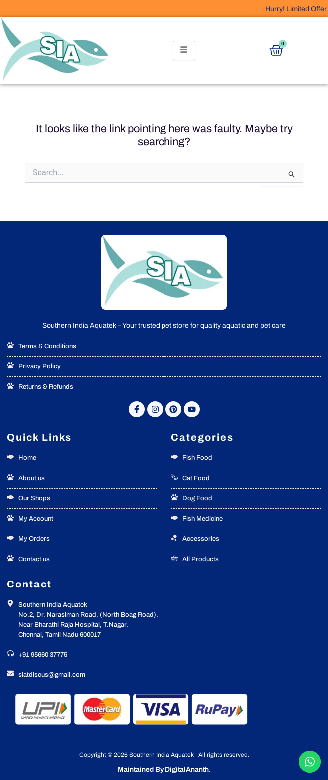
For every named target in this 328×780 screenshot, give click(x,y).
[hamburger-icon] (184, 50)
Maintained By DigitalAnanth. (164, 769)
